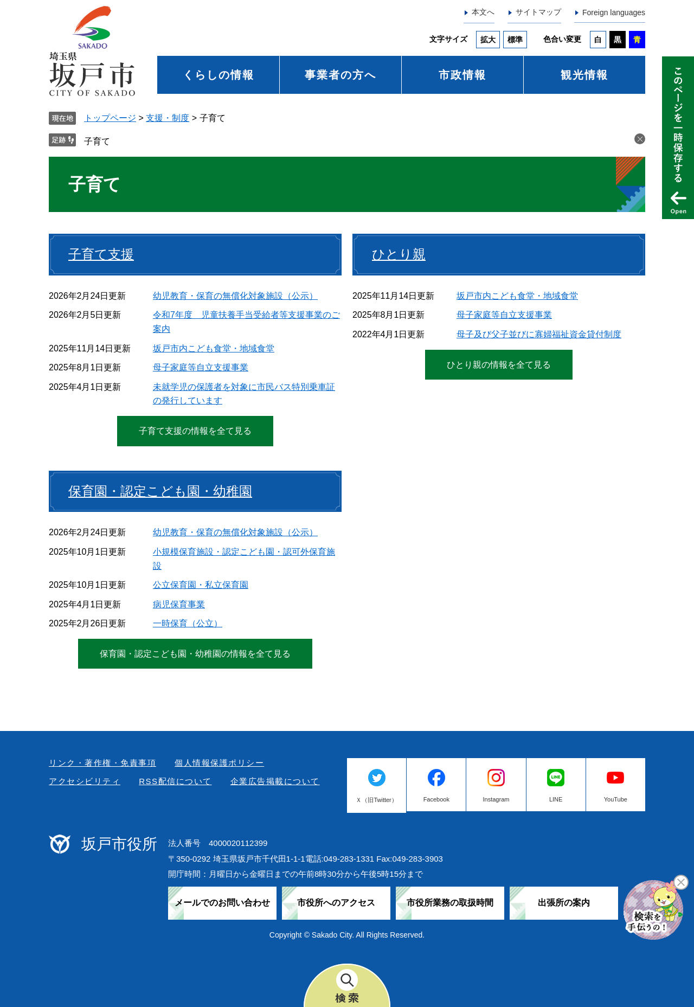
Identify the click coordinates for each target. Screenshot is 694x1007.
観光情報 (584, 75)
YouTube (615, 799)
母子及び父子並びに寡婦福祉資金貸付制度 (539, 334)
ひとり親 (399, 254)
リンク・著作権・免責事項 (102, 762)
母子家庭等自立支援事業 (200, 367)
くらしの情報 (218, 75)
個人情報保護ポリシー (219, 762)
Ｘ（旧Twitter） (376, 800)
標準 (515, 39)
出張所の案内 (564, 902)
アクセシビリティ (84, 781)
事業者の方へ (340, 75)
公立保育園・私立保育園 (200, 584)
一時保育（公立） (187, 623)
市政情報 (462, 75)
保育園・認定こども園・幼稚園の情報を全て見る (195, 653)
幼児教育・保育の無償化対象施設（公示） (235, 295)
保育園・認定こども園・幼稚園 (160, 491)
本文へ (483, 12)
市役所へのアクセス (336, 902)
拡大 (488, 39)
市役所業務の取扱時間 (450, 902)
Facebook (436, 799)
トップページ (110, 118)
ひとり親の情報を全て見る (499, 364)
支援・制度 (167, 118)
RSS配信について (175, 781)
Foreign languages (613, 12)
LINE (555, 799)
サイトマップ (538, 12)
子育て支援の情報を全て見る (195, 430)
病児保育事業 (179, 604)
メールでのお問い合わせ (222, 902)
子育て (97, 141)
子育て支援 (101, 254)
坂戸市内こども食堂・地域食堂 (213, 348)
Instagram (496, 799)
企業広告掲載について (275, 781)
